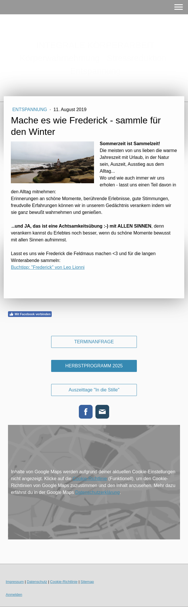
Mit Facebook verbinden (30, 314)
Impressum (15, 582)
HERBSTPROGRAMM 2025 (94, 365)
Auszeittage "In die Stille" (94, 389)
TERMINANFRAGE (94, 341)
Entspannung (30, 109)
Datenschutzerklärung (97, 492)
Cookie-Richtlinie (90, 478)
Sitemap (87, 582)
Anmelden (14, 594)
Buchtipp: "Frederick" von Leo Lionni (48, 267)
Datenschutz (37, 582)
